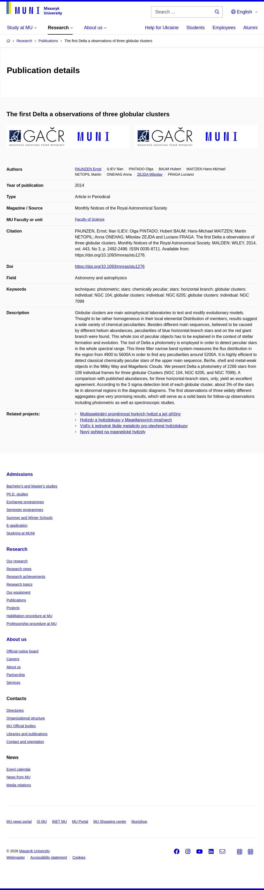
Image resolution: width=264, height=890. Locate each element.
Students (195, 27)
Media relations (18, 785)
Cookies (79, 857)
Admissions (19, 474)
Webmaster (15, 857)
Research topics (19, 584)
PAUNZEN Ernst (88, 169)
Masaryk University (34, 851)
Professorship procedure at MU (31, 624)
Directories (15, 710)
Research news (19, 569)
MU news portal (19, 821)
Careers (12, 659)
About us (16, 639)
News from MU (18, 777)
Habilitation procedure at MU (29, 616)
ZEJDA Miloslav (149, 174)
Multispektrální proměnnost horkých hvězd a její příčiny (130, 414)
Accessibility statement (48, 857)
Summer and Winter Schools (29, 518)
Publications (16, 600)
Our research (17, 561)
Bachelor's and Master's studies (31, 486)
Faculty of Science (89, 219)
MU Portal (80, 821)
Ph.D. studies (17, 494)
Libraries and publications (27, 734)
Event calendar (18, 769)
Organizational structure (25, 718)
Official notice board (22, 651)
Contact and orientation (25, 742)
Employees (224, 27)
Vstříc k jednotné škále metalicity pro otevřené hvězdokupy (134, 426)
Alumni (250, 27)
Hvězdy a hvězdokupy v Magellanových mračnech (126, 420)
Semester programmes (24, 510)
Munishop (139, 821)
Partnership (15, 675)
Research (16, 549)
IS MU (42, 821)
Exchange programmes (25, 502)
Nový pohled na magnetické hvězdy (113, 432)
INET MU (59, 821)
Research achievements (25, 577)
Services (13, 682)
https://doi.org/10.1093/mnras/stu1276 (110, 266)
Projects (13, 608)
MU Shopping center (109, 821)
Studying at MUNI (20, 533)
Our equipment (18, 592)
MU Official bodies (21, 726)
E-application (16, 525)
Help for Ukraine (162, 27)
